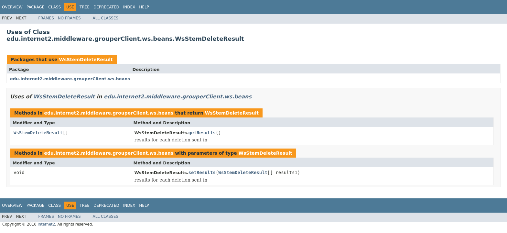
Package (35, 7)
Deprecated (106, 7)
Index (129, 7)
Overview (12, 7)
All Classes (105, 18)
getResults (202, 132)
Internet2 (46, 224)
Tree (85, 7)
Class (54, 7)
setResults (202, 172)
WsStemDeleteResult (86, 59)
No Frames (69, 18)
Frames (46, 18)
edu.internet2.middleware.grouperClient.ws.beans (70, 78)
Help (144, 7)
